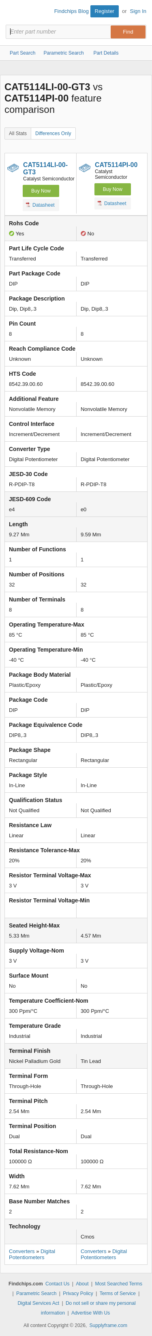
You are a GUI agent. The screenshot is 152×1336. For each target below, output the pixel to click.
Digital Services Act (38, 1303)
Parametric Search (36, 1293)
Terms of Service (118, 1293)
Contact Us (57, 1284)
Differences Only (53, 133)
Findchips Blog (71, 11)
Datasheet (40, 204)
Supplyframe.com (108, 1325)
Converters (22, 1251)
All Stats (18, 133)
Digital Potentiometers (32, 1254)
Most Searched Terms (118, 1284)
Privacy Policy (78, 1293)
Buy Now (41, 191)
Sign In (138, 11)
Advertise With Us (90, 1313)
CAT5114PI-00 (116, 164)
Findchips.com (12, 12)
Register (104, 11)
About (82, 1284)
